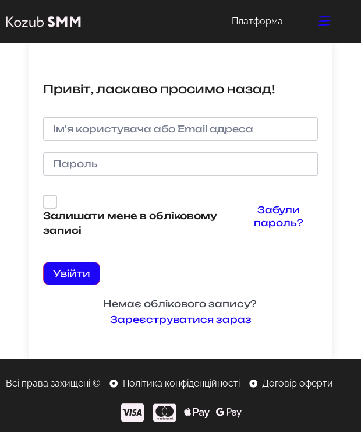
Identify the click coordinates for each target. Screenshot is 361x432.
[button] (325, 21)
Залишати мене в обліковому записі (130, 223)
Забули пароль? (278, 216)
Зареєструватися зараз (181, 319)
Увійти (71, 273)
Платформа (257, 21)
